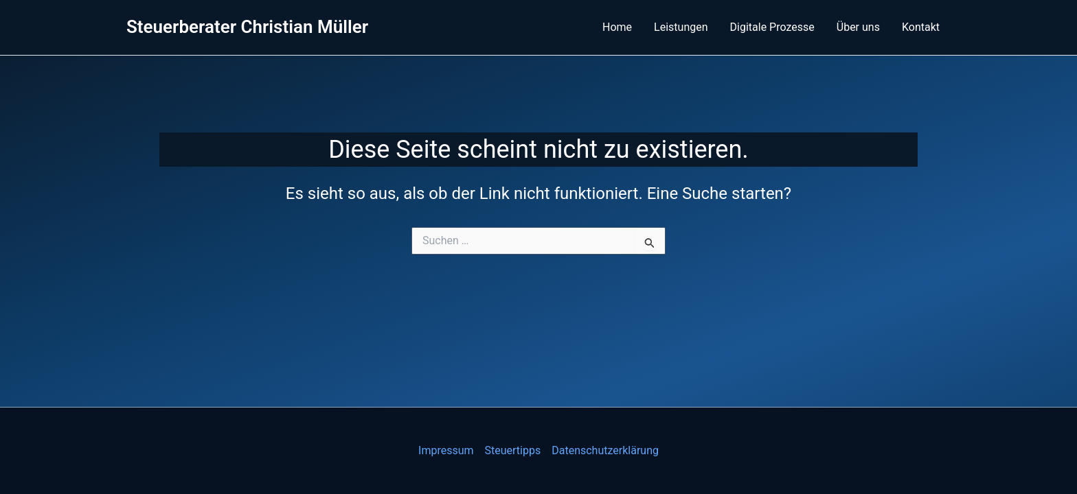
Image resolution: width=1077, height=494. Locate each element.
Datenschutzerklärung (605, 450)
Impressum (446, 450)
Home (617, 27)
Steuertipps (513, 450)
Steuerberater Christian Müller (247, 26)
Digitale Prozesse (772, 27)
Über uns (858, 27)
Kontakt (921, 27)
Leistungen (680, 27)
